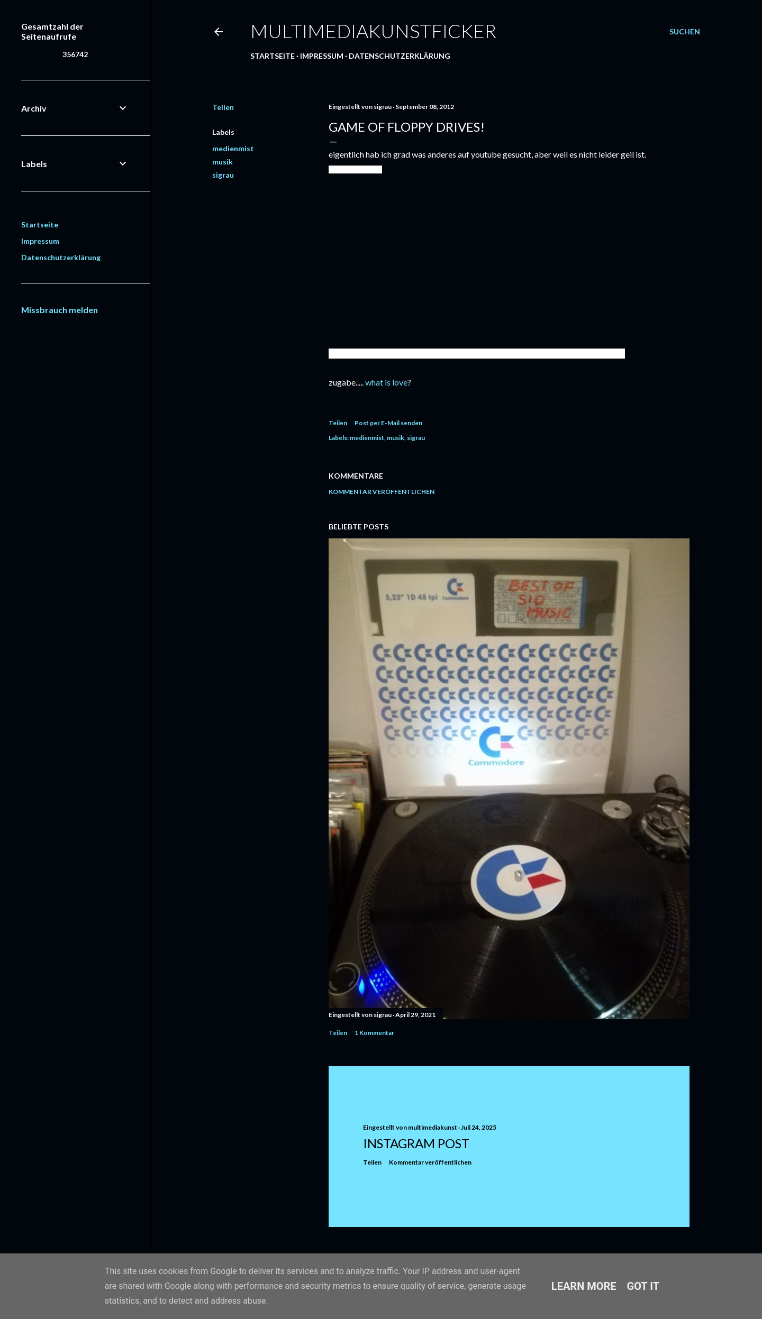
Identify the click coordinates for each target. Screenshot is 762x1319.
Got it (643, 1286)
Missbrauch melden (59, 310)
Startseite (272, 55)
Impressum (321, 55)
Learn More (583, 1286)
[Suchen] (684, 31)
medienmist (233, 148)
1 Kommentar (374, 1033)
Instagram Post (416, 1143)
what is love (386, 382)
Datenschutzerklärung (399, 55)
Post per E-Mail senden (388, 423)
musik (222, 161)
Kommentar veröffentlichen (381, 492)
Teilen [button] (223, 107)
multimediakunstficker (373, 30)
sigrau (223, 174)
